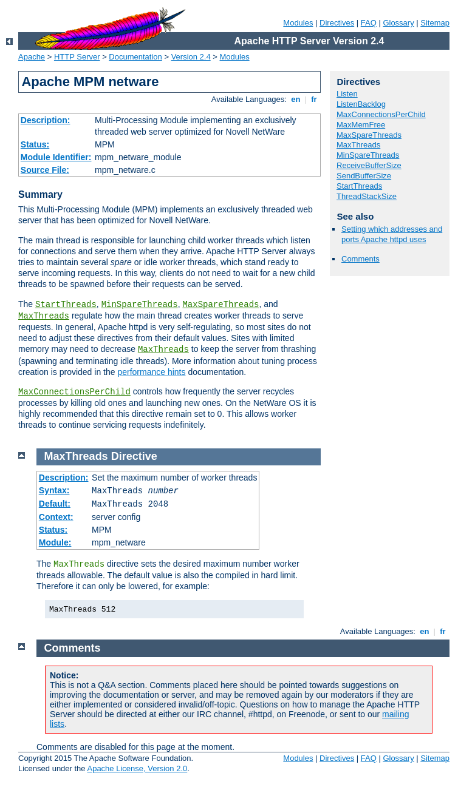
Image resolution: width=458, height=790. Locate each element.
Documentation (135, 56)
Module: (55, 542)
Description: (45, 120)
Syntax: (54, 490)
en (295, 99)
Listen (347, 93)
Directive (134, 456)
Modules (298, 22)
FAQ (369, 22)
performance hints (151, 372)
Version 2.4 (191, 56)
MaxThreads (43, 316)
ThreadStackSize (367, 196)
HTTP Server (77, 56)
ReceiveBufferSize (369, 165)
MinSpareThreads (139, 304)
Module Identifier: (56, 157)
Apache (31, 56)
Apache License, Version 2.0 (137, 768)
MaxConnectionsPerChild (74, 392)
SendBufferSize (364, 175)
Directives (337, 22)
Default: (54, 503)
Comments (360, 258)
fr (314, 99)
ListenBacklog (361, 104)
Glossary (398, 22)
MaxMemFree (361, 124)
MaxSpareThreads (220, 304)
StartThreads (66, 304)
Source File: (45, 170)
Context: (56, 517)
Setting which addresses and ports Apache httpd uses (391, 234)
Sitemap (434, 22)
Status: (35, 144)
